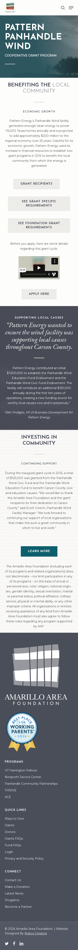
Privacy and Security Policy (24, 858)
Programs (12, 900)
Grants (9, 825)
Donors (10, 832)
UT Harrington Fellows (21, 770)
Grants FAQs (14, 838)
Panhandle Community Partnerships (31, 784)
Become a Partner (18, 907)
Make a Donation (17, 887)
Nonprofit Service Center (23, 777)
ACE (8, 797)
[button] (71, 8)
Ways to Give (14, 818)
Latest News (14, 893)
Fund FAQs (13, 845)
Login (9, 852)
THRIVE (10, 790)
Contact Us (13, 880)
